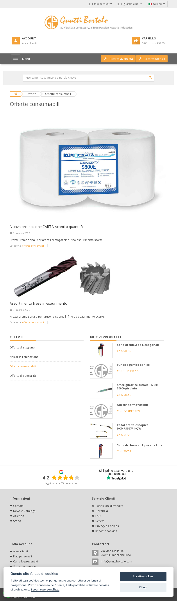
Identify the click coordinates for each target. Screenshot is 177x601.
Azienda (18, 516)
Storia (17, 521)
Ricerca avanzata (118, 59)
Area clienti (20, 551)
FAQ (98, 516)
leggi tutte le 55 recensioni (61, 483)
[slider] (65, 477)
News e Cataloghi (24, 511)
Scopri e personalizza (45, 589)
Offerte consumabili (23, 366)
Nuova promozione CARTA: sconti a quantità (46, 226)
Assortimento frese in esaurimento (38, 303)
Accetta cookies (143, 576)
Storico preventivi (24, 566)
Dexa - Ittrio (27, 597)
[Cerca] (150, 77)
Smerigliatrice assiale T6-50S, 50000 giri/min (138, 387)
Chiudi (143, 587)
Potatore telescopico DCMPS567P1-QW (132, 427)
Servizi (99, 521)
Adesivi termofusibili (132, 405)
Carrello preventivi (25, 561)
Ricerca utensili (152, 59)
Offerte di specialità (23, 376)
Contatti (18, 506)
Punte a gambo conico (133, 365)
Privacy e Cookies (107, 526)
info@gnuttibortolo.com (116, 561)
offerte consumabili (33, 245)
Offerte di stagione (22, 347)
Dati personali (22, 556)
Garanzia (101, 511)
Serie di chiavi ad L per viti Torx (140, 445)
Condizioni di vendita (109, 506)
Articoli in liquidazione (24, 357)
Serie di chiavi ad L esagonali (138, 345)
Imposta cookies (106, 531)
